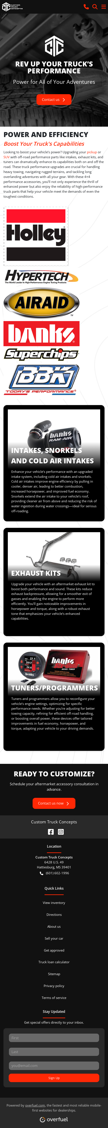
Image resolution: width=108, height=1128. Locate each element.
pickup (92, 152)
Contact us (54, 99)
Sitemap (54, 974)
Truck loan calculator (54, 962)
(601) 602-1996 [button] (54, 873)
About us (54, 926)
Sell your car (54, 938)
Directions (54, 914)
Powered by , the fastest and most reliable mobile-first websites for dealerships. (54, 1111)
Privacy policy (54, 986)
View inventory (54, 902)
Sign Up (54, 1078)
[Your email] (54, 1065)
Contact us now (54, 803)
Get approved (54, 950)
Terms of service (54, 997)
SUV (6, 157)
